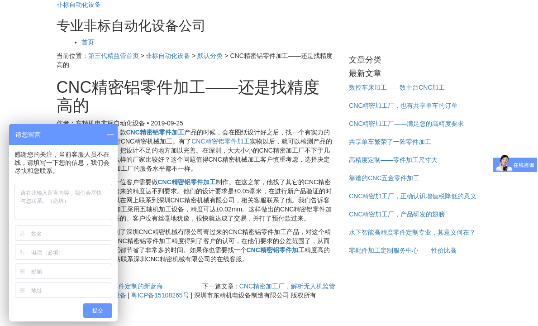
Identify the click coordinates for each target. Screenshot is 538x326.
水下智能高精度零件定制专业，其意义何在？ (412, 232)
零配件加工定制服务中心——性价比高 (403, 250)
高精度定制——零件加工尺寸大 (393, 159)
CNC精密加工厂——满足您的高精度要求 (406, 123)
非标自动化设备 (79, 4)
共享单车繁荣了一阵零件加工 (390, 141)
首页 (87, 42)
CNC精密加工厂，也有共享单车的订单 (403, 105)
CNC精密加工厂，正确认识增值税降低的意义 (412, 196)
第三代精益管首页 (113, 55)
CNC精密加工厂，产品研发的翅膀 (397, 214)
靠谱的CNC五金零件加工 (384, 178)
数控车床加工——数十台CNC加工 (397, 87)
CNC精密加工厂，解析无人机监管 (287, 286)
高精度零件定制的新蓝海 (128, 286)
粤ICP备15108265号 (160, 295)
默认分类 (210, 55)
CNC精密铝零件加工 (220, 141)
